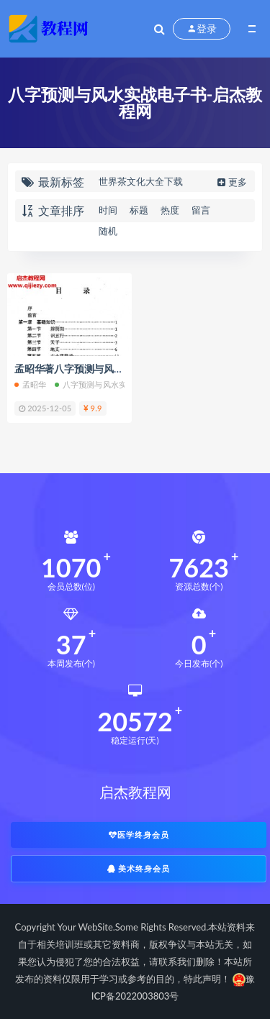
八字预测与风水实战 (95, 384)
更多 (231, 182)
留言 (201, 210)
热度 (170, 210)
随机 (108, 231)
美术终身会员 (139, 868)
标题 (139, 210)
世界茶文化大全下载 (141, 181)
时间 (108, 210)
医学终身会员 (139, 834)
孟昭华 (30, 384)
